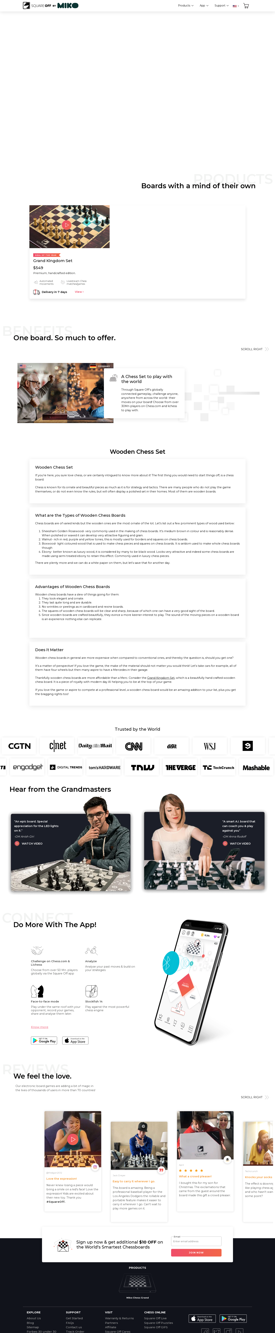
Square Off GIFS (156, 1327)
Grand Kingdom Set (161, 678)
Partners (111, 1323)
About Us (34, 1318)
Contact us (74, 1327)
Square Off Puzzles (158, 1323)
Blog (30, 1323)
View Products (155, 86)
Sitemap (33, 1327)
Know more (39, 1027)
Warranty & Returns (119, 1318)
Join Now (196, 1252)
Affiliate (110, 1327)
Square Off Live (155, 1318)
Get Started (74, 1318)
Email (177, 1236)
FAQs (70, 1323)
